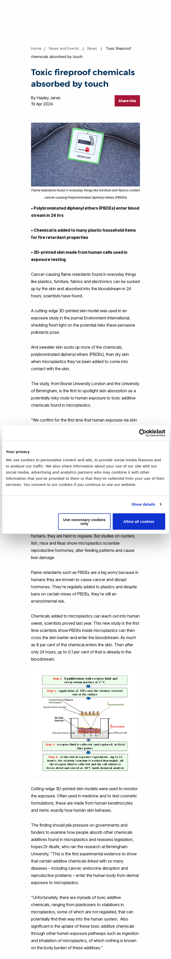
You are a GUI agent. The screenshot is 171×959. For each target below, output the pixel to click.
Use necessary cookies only (84, 521)
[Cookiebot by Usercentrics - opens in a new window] (142, 433)
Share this (127, 101)
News (92, 48)
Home (36, 48)
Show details (143, 504)
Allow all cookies (138, 521)
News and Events (64, 48)
